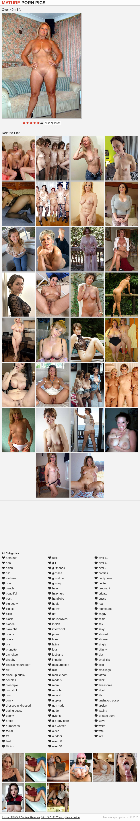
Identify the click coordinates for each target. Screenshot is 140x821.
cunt (6, 695)
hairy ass (56, 593)
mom (53, 685)
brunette (9, 649)
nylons (54, 715)
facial (7, 731)
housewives (57, 619)
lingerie (55, 659)
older (53, 731)
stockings (102, 669)
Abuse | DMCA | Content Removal (21, 817)
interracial (56, 629)
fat (5, 736)
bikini (7, 613)
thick (99, 680)
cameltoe (10, 654)
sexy (99, 629)
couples (9, 680)
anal (6, 562)
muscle (54, 690)
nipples (54, 700)
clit (5, 669)
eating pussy (12, 710)
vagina (100, 710)
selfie (99, 619)
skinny (100, 649)
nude (53, 710)
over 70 (101, 568)
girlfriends (56, 568)
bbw (6, 583)
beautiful (9, 593)
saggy (100, 613)
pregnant (102, 588)
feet (6, 741)
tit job (100, 690)
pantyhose (103, 578)
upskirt (100, 705)
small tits (102, 659)
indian (54, 624)
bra (6, 644)
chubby (8, 659)
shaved (101, 634)
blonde (8, 624)
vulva (99, 720)
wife (99, 731)
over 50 (101, 557)
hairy (53, 588)
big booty (10, 603)
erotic (7, 720)
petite (100, 583)
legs (53, 649)
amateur (9, 557)
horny (53, 608)
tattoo (100, 675)
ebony (8, 715)
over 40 (55, 746)
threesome (103, 685)
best (6, 598)
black (7, 619)
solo (99, 664)
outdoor (55, 736)
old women (57, 725)
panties (101, 573)
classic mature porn (16, 664)
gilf (52, 562)
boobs (8, 634)
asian (7, 568)
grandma (56, 578)
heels (53, 603)
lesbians (55, 654)
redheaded (103, 608)
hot (52, 613)
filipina (8, 746)
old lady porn (58, 720)
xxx (98, 736)
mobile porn (57, 675)
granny (54, 583)
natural (54, 695)
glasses (55, 573)
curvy (7, 700)
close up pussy (13, 675)
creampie (10, 685)
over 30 (55, 741)
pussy (100, 598)
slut (98, 654)
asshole (9, 578)
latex (53, 639)
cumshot (9, 690)
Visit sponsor (52, 123)
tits (98, 695)
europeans (11, 725)
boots (7, 639)
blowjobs (9, 629)
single (100, 644)
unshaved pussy (107, 700)
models (55, 680)
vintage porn (104, 715)
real (98, 603)
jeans (53, 634)
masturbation (58, 664)
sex (98, 624)
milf (52, 669)
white (99, 725)
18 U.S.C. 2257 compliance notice (60, 817)
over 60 (101, 562)
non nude (56, 705)
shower (101, 639)
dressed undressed (16, 705)
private (100, 593)
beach (8, 588)
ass (6, 573)
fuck (53, 557)
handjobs (56, 598)
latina (53, 644)
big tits (8, 608)
